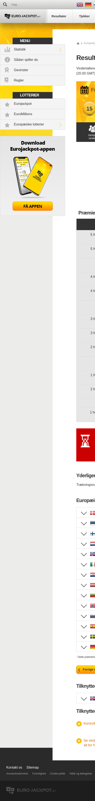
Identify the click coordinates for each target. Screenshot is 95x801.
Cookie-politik (57, 773)
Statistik (20, 49)
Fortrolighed (39, 773)
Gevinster (21, 70)
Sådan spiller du (26, 59)
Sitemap (32, 767)
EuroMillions (23, 114)
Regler (19, 80)
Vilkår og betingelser (80, 773)
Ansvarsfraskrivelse (17, 773)
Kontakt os (14, 767)
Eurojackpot (23, 103)
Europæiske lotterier (29, 124)
